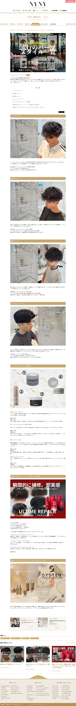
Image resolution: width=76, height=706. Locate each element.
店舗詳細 (57, 627)
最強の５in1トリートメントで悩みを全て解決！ (26, 104)
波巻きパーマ (17, 93)
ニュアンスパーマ (18, 99)
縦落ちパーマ (17, 96)
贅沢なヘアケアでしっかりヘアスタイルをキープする (28, 107)
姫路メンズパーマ (5, 638)
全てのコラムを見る (71, 642)
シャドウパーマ (17, 90)
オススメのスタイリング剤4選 (21, 101)
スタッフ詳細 (29, 627)
